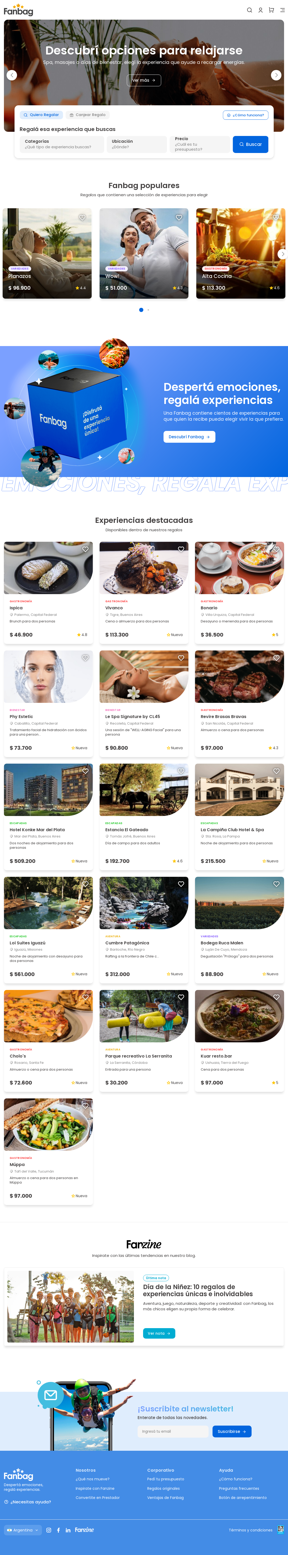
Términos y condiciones (251, 1530)
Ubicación (122, 141)
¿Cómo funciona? (245, 114)
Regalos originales (163, 1488)
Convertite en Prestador (98, 1497)
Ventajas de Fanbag (165, 1497)
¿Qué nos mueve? (93, 1479)
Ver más (144, 80)
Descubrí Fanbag (189, 437)
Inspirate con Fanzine (95, 1488)
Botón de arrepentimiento (243, 1497)
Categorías (37, 141)
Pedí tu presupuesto (165, 1479)
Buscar (250, 144)
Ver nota (159, 1333)
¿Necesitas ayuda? (27, 1502)
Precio (181, 139)
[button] (12, 75)
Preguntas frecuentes (239, 1488)
